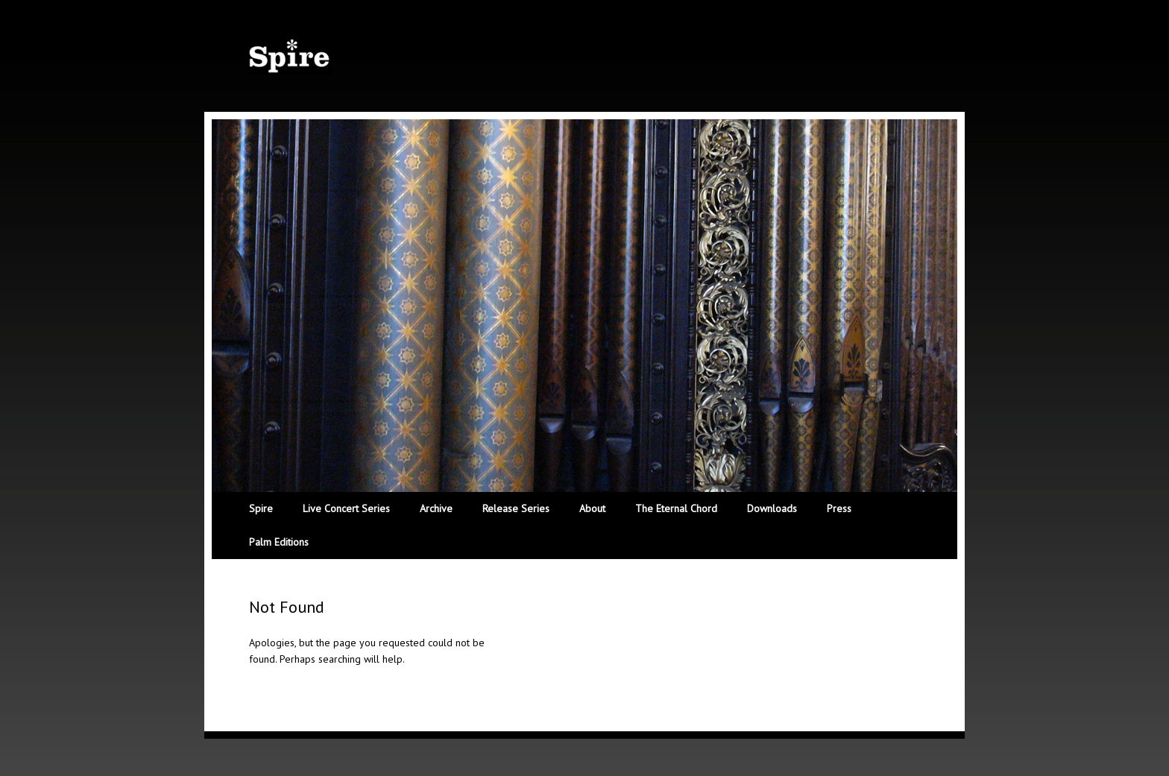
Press (839, 508)
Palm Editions (279, 542)
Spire (261, 508)
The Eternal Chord (676, 508)
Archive (436, 508)
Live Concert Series (346, 508)
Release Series (515, 508)
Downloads (772, 508)
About (592, 508)
